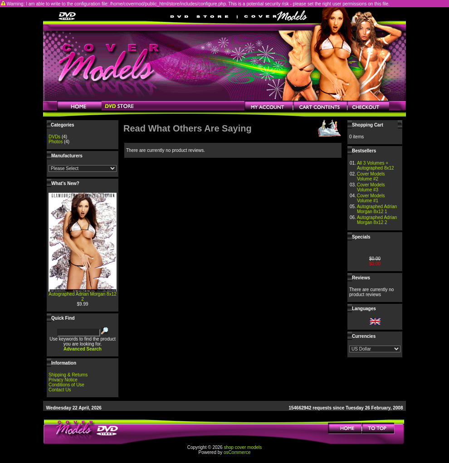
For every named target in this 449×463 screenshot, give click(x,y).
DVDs (54, 136)
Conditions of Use (66, 384)
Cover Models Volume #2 (371, 176)
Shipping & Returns (68, 374)
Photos (56, 141)
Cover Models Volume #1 (371, 198)
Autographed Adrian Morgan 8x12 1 (377, 209)
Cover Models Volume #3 (371, 187)
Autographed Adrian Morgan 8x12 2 (83, 297)
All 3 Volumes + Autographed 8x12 (375, 166)
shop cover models (243, 447)
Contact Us (60, 389)
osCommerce (237, 452)
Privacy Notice (63, 379)
